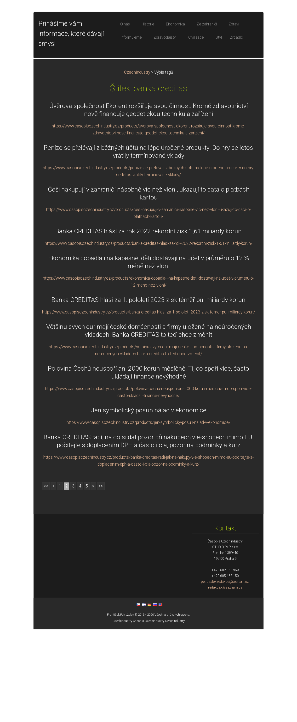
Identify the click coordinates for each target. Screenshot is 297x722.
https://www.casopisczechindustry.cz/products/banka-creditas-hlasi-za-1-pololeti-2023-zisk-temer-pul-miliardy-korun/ (148, 405)
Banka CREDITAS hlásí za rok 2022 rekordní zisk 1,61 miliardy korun (148, 324)
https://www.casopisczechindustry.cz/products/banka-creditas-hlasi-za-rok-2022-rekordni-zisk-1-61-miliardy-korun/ (148, 336)
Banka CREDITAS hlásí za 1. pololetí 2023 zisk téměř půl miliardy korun (148, 393)
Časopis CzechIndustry (148, 714)
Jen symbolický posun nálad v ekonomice (148, 503)
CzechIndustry (137, 165)
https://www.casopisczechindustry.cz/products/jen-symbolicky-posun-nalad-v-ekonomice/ (148, 515)
